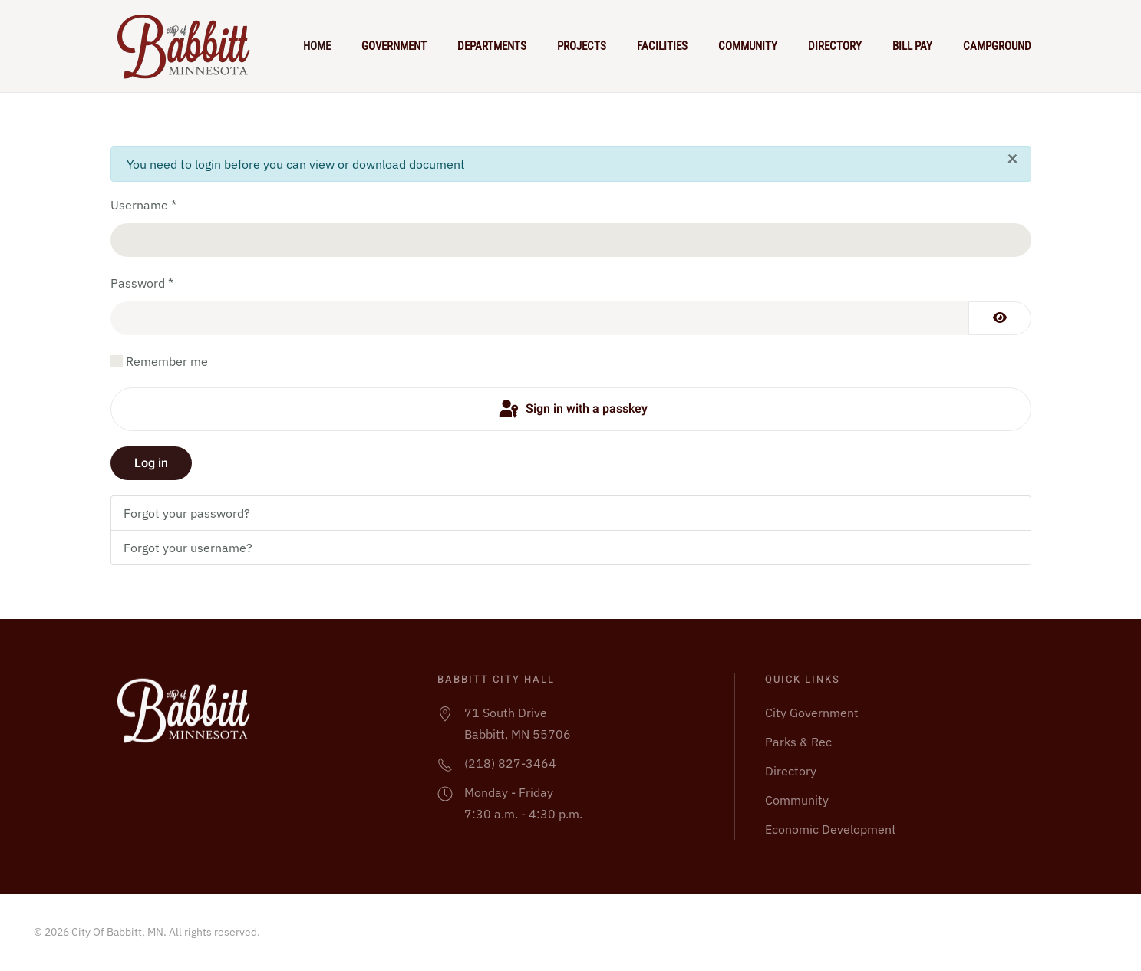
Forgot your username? (188, 547)
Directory (835, 46)
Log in (151, 463)
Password (141, 283)
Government (394, 46)
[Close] (1012, 158)
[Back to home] (190, 46)
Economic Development (830, 829)
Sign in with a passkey (572, 409)
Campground (997, 46)
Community (747, 46)
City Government (812, 712)
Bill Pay (912, 46)
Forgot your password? (187, 513)
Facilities (662, 46)
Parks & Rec (798, 741)
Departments (491, 46)
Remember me (167, 361)
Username (143, 204)
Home (317, 46)
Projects (581, 46)
